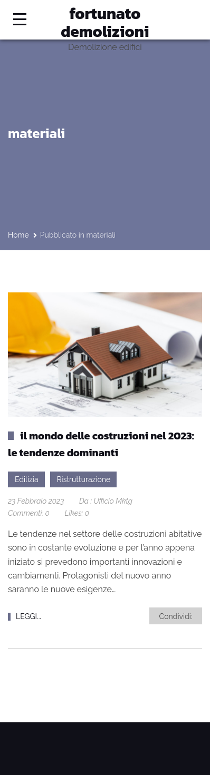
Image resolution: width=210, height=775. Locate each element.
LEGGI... (28, 616)
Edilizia (27, 479)
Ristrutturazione (84, 479)
